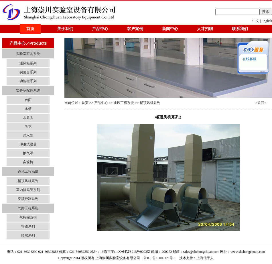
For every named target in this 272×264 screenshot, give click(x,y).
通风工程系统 (28, 172)
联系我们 (240, 29)
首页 (30, 29)
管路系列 (28, 226)
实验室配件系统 (28, 90)
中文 (255, 21)
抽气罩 (28, 153)
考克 (28, 127)
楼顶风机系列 (28, 181)
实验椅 (28, 162)
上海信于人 (205, 258)
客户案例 (135, 29)
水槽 (28, 109)
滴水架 (28, 135)
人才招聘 (205, 29)
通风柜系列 (28, 63)
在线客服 (249, 59)
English (266, 21)
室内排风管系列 (28, 190)
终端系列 (28, 235)
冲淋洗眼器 (28, 144)
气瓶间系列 (28, 218)
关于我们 (65, 29)
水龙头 (28, 118)
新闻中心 (170, 29)
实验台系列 (28, 72)
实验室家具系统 (28, 54)
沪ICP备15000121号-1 (160, 258)
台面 (28, 100)
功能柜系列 (28, 81)
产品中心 (100, 29)
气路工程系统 (28, 208)
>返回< (260, 103)
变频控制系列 (28, 199)
